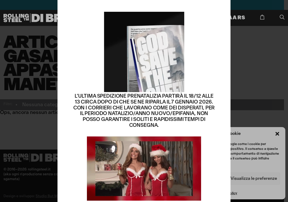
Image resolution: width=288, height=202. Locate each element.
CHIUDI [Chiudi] (222, 7)
